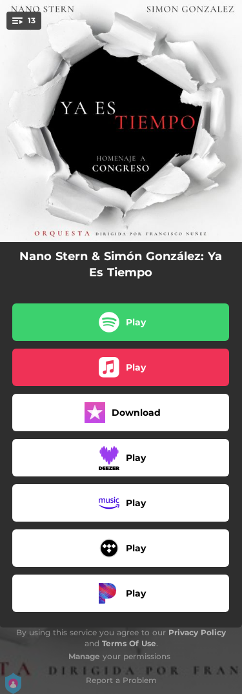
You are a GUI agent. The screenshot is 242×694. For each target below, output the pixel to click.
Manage (84, 656)
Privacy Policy (197, 632)
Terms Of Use (129, 643)
